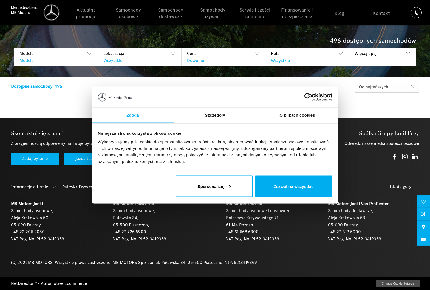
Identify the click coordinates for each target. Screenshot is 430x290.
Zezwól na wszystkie (293, 186)
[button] (56, 57)
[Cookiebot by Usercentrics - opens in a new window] (308, 97)
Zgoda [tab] (132, 115)
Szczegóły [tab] (215, 115)
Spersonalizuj (214, 186)
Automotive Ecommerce (64, 283)
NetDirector (23, 283)
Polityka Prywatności (82, 187)
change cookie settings (398, 283)
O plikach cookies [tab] (297, 115)
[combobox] (387, 86)
